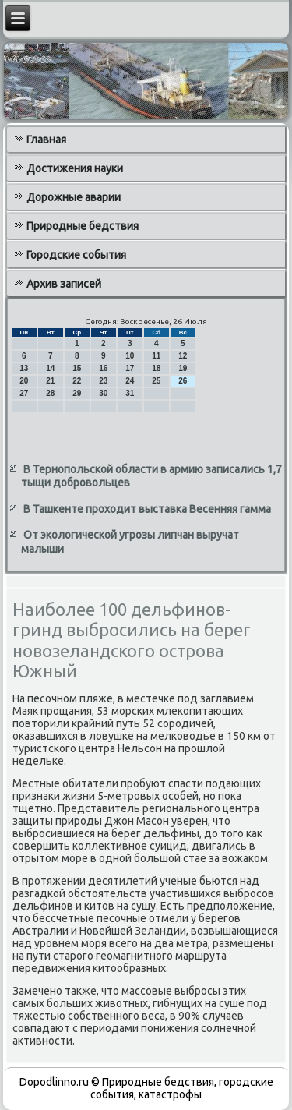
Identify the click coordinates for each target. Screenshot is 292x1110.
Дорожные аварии (73, 197)
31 (129, 393)
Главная (46, 139)
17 (129, 368)
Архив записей (63, 284)
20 (23, 380)
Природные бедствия (82, 226)
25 (156, 380)
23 (103, 380)
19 (182, 368)
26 (182, 380)
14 (50, 368)
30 (103, 393)
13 (23, 368)
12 (182, 356)
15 (76, 368)
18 (156, 368)
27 (23, 393)
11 (156, 356)
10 (129, 356)
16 (103, 368)
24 (129, 380)
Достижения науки (74, 168)
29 (76, 393)
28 (50, 393)
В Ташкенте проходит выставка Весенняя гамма (147, 509)
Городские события (76, 255)
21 (50, 380)
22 (76, 380)
